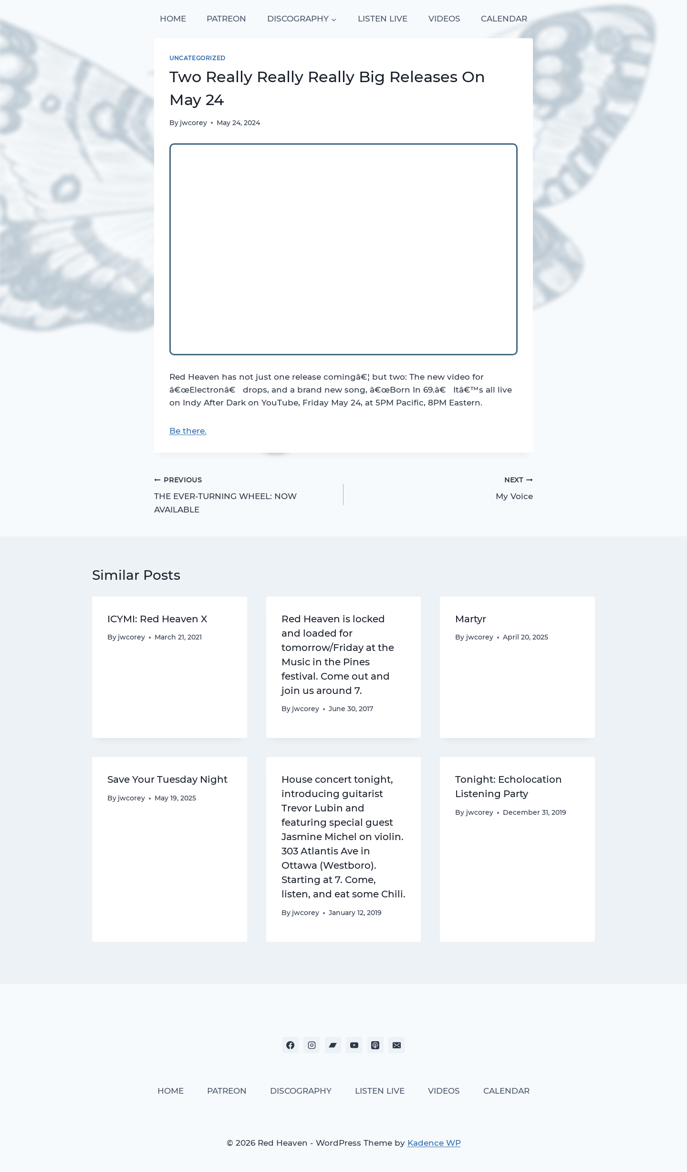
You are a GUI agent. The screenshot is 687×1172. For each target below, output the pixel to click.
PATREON (226, 18)
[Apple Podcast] (375, 1045)
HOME (173, 18)
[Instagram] (311, 1045)
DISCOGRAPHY (301, 1091)
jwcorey (193, 123)
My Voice (442, 487)
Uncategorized (197, 58)
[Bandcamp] (333, 1045)
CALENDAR (504, 18)
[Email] (396, 1045)
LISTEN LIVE (382, 18)
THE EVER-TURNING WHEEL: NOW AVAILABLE (244, 493)
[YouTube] (354, 1045)
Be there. (188, 431)
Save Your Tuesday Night (167, 779)
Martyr (470, 619)
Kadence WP (434, 1143)
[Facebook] (290, 1045)
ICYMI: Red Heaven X (157, 619)
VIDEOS (444, 18)
